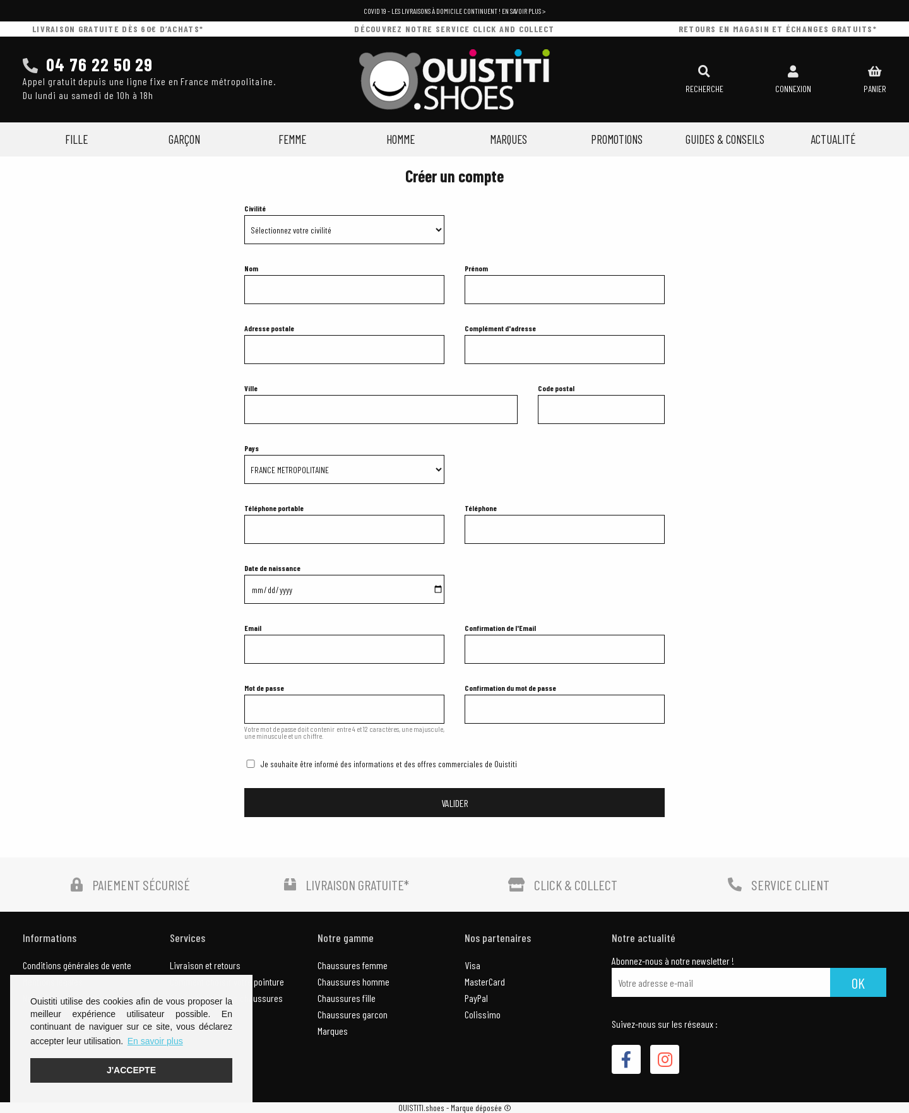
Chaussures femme (353, 965)
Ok (858, 983)
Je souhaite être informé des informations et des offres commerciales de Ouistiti (388, 764)
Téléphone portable (274, 508)
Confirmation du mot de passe (510, 688)
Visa (472, 965)
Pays (251, 448)
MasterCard (485, 981)
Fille (76, 139)
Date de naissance (272, 568)
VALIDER (454, 803)
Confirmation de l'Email (500, 628)
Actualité (833, 139)
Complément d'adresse (500, 328)
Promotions (617, 139)
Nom (251, 268)
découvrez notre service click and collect (454, 28)
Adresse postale (269, 328)
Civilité (255, 208)
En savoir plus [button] (155, 1041)
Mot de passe (264, 688)
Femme (292, 139)
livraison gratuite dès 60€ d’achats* (117, 28)
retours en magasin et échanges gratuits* (778, 28)
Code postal (556, 388)
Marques (508, 139)
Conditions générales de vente (77, 965)
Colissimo (483, 1014)
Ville (251, 388)
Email (252, 628)
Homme (400, 139)
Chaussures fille (347, 998)
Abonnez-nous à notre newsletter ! (673, 961)
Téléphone (481, 508)
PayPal (476, 998)
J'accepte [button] (131, 1070)
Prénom (476, 268)
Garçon (184, 139)
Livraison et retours (205, 965)
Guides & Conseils (725, 139)
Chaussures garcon (353, 1014)
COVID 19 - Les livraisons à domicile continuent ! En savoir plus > (454, 10)
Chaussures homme (353, 981)
